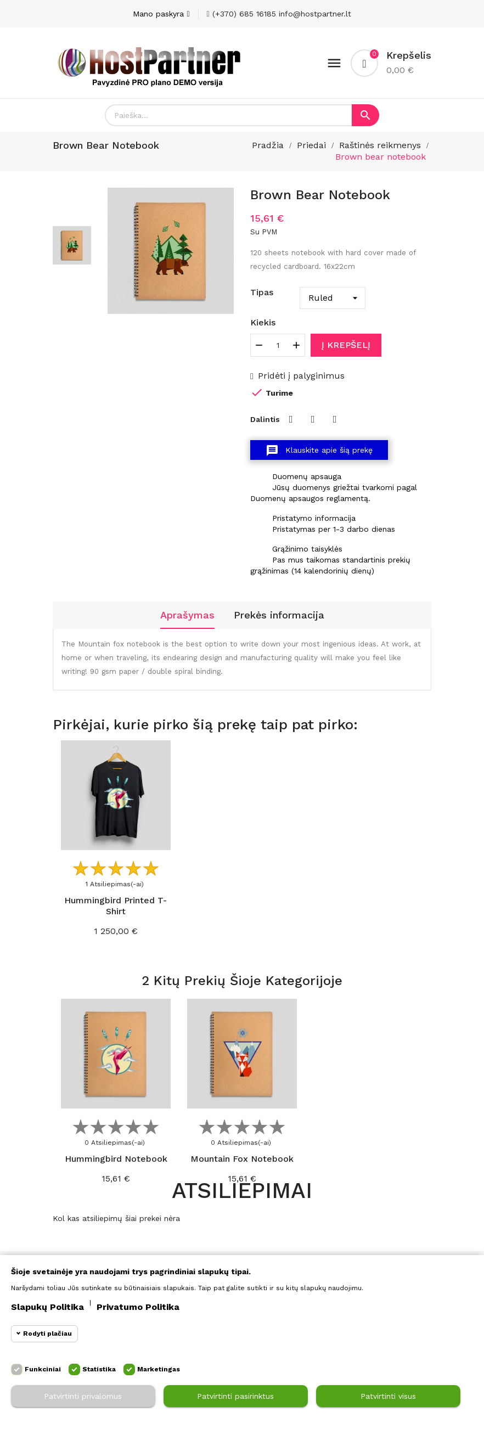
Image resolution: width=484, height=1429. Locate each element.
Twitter (313, 419)
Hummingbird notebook (116, 1159)
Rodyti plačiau (47, 1333)
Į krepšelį (346, 345)
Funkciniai (43, 1369)
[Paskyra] (161, 13)
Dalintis (291, 419)
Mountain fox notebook (242, 1159)
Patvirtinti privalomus (83, 1396)
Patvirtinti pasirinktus (235, 1396)
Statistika (99, 1369)
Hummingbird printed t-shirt (115, 905)
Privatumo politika (138, 1307)
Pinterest (335, 419)
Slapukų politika (47, 1307)
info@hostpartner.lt (315, 13)
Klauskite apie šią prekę (319, 450)
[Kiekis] (277, 345)
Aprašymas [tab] (187, 615)
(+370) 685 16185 (241, 13)
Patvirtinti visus (388, 1396)
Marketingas (158, 1369)
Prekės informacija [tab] (279, 615)
